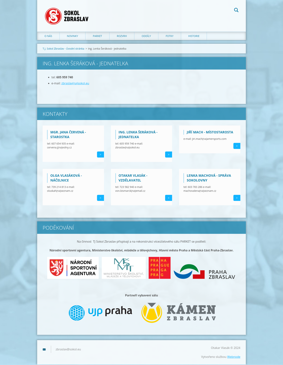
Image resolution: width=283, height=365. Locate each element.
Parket (97, 36)
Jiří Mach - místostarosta (210, 132)
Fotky (169, 36)
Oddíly (146, 36)
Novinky (72, 36)
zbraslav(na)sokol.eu (75, 84)
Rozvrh (122, 36)
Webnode (233, 357)
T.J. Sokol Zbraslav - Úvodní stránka (63, 49)
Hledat (236, 10)
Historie (194, 36)
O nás (48, 36)
